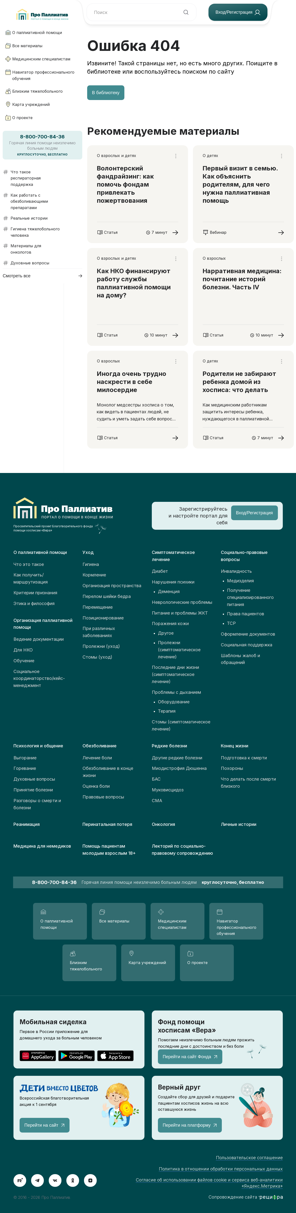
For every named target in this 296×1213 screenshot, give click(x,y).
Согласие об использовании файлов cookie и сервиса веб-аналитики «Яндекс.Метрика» (209, 1183)
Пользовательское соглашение (249, 1157)
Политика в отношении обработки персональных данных (221, 1168)
